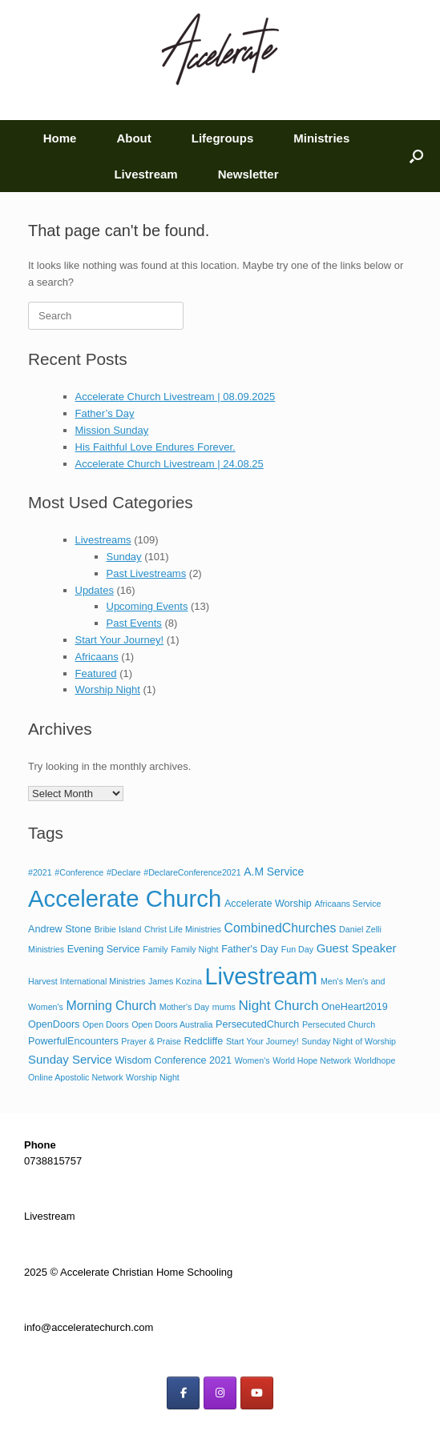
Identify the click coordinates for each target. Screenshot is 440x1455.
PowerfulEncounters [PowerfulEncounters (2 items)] (73, 1041)
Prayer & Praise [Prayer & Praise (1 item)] (151, 1041)
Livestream (145, 174)
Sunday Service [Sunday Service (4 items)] (70, 1059)
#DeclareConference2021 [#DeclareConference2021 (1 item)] (191, 872)
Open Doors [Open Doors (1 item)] (105, 1024)
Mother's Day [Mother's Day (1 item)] (184, 1007)
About (133, 138)
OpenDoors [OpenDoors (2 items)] (53, 1024)
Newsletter (248, 174)
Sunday (124, 557)
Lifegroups (223, 138)
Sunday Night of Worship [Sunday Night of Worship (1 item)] (348, 1041)
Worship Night (107, 689)
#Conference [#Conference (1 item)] (78, 872)
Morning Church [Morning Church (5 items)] (112, 1005)
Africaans (97, 657)
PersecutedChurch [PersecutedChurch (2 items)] (257, 1024)
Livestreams (103, 540)
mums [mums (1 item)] (224, 1007)
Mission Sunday (112, 430)
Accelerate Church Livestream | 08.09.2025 (175, 397)
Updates (94, 590)
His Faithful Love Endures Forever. (155, 447)
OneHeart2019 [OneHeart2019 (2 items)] (354, 1006)
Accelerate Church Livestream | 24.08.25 (169, 464)
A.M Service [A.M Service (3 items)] (274, 871)
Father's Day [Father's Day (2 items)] (249, 949)
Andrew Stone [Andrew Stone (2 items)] (59, 929)
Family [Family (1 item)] (155, 949)
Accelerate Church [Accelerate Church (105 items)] (124, 898)
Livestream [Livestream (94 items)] (260, 976)
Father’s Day (105, 413)
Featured (96, 673)
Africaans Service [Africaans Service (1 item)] (347, 903)
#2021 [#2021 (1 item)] (40, 872)
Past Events (134, 623)
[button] (416, 156)
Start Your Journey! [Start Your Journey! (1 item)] (262, 1041)
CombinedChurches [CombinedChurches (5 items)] (280, 928)
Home (60, 138)
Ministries (321, 138)
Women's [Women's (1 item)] (252, 1060)
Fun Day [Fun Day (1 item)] (297, 949)
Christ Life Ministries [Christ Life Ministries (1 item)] (182, 929)
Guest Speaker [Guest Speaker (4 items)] (357, 948)
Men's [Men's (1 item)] (332, 981)
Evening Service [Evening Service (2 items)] (103, 949)
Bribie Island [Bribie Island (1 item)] (118, 929)
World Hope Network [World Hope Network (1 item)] (311, 1060)
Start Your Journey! (119, 640)
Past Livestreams (147, 573)
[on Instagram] (220, 1393)
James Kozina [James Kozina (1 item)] (175, 981)
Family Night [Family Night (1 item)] (194, 949)
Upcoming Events (147, 606)
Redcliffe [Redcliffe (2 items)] (204, 1041)
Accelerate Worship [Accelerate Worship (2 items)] (268, 903)
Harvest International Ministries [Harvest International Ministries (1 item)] (86, 981)
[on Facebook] (183, 1393)
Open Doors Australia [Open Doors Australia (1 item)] (171, 1024)
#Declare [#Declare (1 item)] (124, 872)
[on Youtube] (256, 1393)
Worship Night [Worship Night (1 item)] (153, 1077)
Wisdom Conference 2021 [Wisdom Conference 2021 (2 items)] (173, 1060)
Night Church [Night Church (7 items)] (278, 1005)
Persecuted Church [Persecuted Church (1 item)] (338, 1024)
